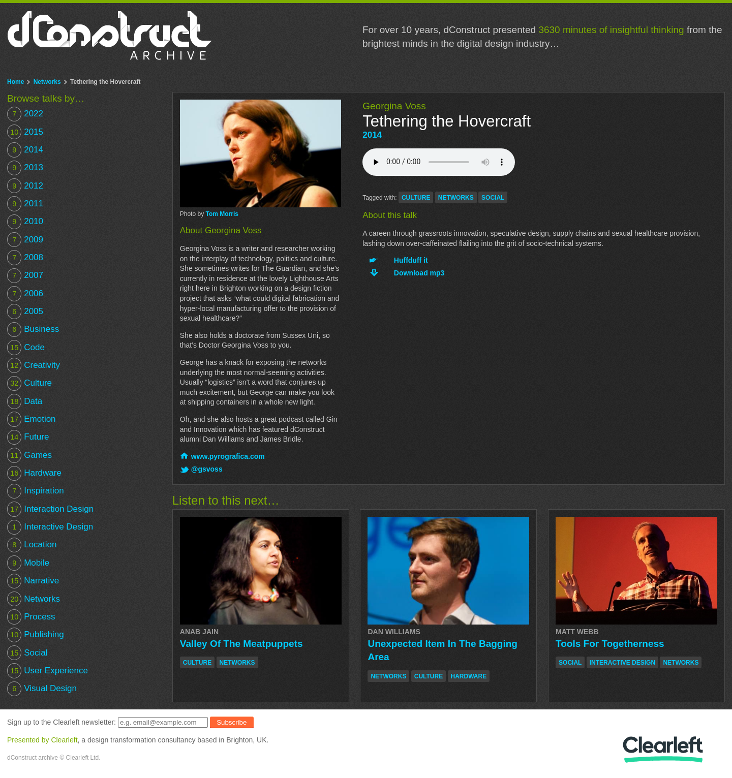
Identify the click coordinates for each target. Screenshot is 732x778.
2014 (372, 135)
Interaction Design (50, 509)
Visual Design (42, 688)
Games (29, 455)
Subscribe (232, 722)
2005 (25, 311)
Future (28, 437)
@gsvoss (207, 469)
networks (456, 197)
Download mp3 (419, 273)
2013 (25, 168)
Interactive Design (50, 527)
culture (416, 197)
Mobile (28, 562)
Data (24, 401)
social (492, 197)
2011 (25, 203)
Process (31, 616)
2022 (25, 114)
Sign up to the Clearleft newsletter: (61, 722)
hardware (469, 676)
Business (33, 329)
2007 (25, 275)
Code (26, 347)
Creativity (33, 365)
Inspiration (35, 491)
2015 (25, 132)
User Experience (47, 670)
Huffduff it (411, 260)
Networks (47, 81)
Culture (29, 383)
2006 (25, 293)
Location (31, 545)
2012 (25, 185)
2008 (25, 257)
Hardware (34, 473)
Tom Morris (221, 213)
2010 (25, 221)
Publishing (35, 635)
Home (15, 81)
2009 (25, 239)
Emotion (31, 419)
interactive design (622, 662)
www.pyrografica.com (228, 456)
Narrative (33, 581)
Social (27, 652)
